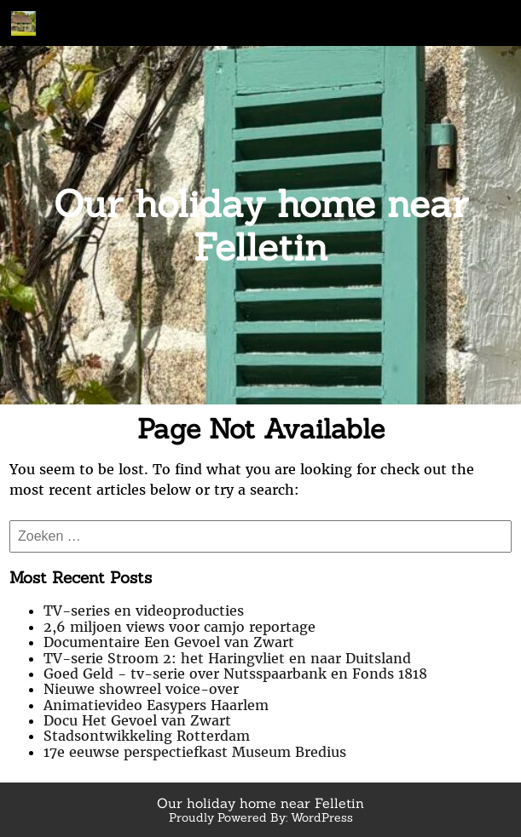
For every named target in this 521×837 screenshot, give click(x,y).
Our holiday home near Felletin (261, 225)
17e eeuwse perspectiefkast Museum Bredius (194, 751)
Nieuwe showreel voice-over (141, 688)
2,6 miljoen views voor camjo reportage (179, 626)
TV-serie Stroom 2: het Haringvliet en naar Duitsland (227, 658)
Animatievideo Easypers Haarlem (156, 705)
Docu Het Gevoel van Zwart (137, 720)
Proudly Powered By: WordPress (261, 817)
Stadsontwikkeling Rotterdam (146, 735)
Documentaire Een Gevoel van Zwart (168, 642)
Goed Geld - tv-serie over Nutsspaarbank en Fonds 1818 (235, 673)
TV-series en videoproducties (143, 610)
